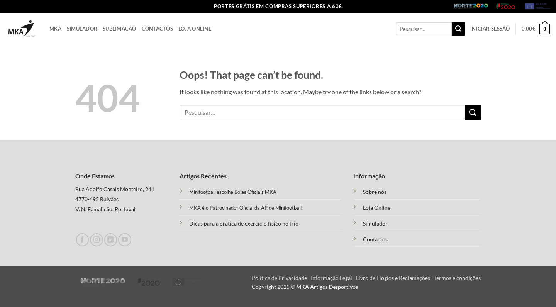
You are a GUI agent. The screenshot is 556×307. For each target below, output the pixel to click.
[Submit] (458, 29)
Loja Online (194, 28)
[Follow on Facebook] (82, 239)
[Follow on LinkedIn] (110, 239)
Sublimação (119, 28)
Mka (55, 28)
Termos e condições (457, 278)
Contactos (157, 28)
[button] (490, 28)
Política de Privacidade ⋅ (281, 278)
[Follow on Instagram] (96, 239)
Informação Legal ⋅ (333, 278)
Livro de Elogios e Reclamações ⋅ (395, 278)
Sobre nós (374, 192)
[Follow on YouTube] (124, 239)
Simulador (82, 28)
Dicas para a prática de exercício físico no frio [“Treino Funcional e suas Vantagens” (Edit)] (243, 223)
